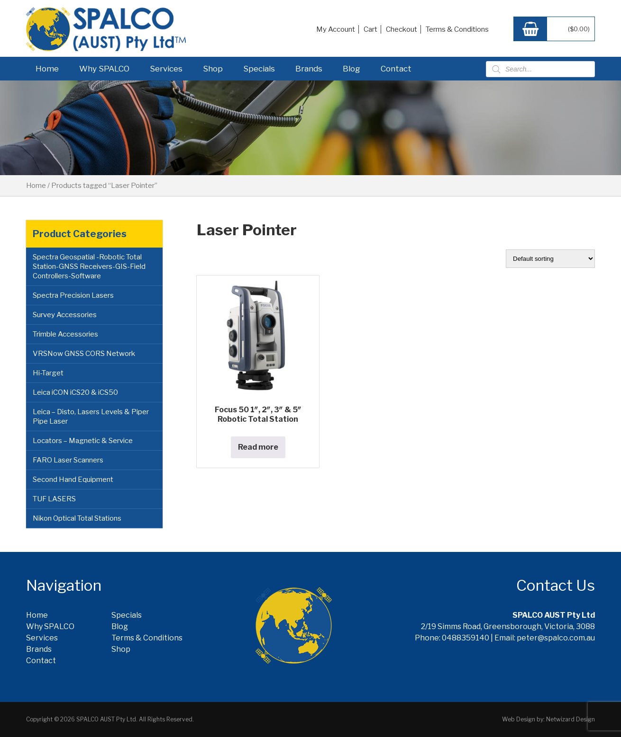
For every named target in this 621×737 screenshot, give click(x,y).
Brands (308, 68)
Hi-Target (48, 373)
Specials (259, 68)
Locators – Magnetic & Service (83, 440)
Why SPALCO (104, 68)
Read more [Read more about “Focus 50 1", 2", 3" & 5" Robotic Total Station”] (258, 447)
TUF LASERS (54, 499)
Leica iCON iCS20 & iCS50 (75, 392)
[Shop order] (550, 258)
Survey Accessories (65, 315)
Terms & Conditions (457, 29)
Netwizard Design (570, 719)
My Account (335, 29)
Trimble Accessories (65, 334)
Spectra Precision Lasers (73, 295)
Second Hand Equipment (73, 479)
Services (166, 68)
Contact (396, 68)
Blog (351, 68)
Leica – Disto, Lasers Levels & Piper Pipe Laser (91, 417)
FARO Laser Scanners (68, 460)
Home (47, 68)
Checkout (401, 29)
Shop (213, 68)
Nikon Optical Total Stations (77, 518)
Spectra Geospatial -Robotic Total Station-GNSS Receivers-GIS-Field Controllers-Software (89, 266)
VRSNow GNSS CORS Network (84, 353)
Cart (370, 29)
